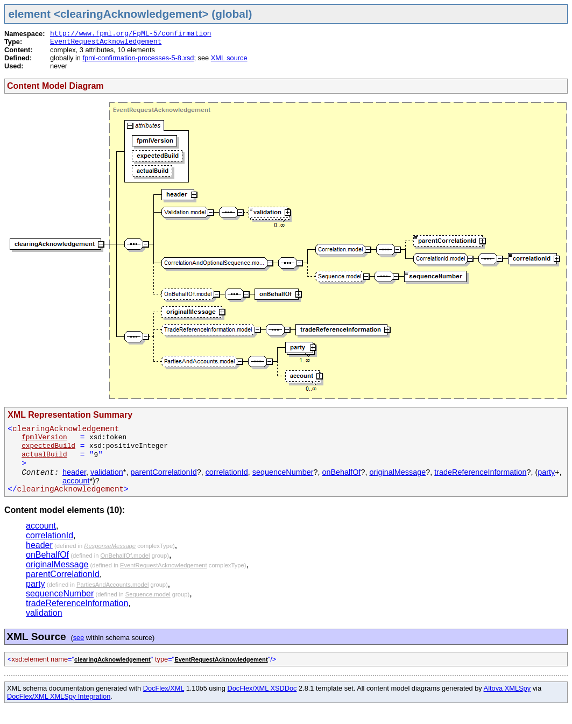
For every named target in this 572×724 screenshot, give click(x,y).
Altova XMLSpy (507, 688)
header (74, 472)
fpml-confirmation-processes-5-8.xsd (138, 58)
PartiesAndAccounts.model (112, 584)
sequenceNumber (283, 472)
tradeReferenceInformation (480, 472)
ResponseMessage (110, 546)
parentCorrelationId (163, 472)
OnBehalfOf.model (125, 555)
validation (106, 472)
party (546, 472)
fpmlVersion (44, 437)
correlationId (227, 472)
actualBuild (44, 455)
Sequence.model (148, 594)
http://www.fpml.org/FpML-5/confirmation (130, 34)
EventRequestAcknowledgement (105, 42)
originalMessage (397, 472)
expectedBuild (48, 446)
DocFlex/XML (163, 688)
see (78, 638)
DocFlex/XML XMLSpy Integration (58, 696)
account (75, 480)
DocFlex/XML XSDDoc (262, 688)
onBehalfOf (341, 472)
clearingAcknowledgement (112, 659)
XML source (229, 58)
